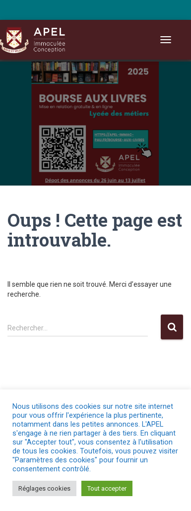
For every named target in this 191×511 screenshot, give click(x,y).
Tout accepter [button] (107, 488)
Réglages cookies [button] (44, 488)
